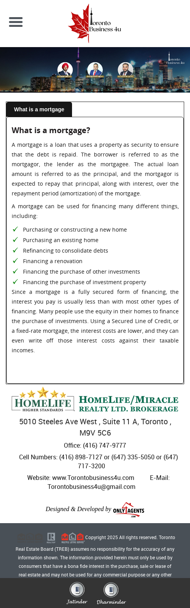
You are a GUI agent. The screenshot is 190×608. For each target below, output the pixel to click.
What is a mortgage (39, 109)
